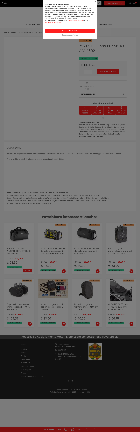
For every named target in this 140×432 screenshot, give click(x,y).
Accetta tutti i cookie (70, 31)
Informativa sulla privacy (53, 22)
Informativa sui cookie (75, 20)
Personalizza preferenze (70, 35)
